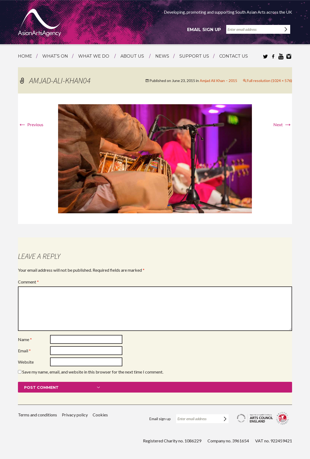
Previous (30, 124)
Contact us (233, 56)
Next (282, 124)
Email (24, 350)
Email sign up (204, 29)
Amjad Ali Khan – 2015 (218, 80)
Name (25, 339)
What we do (93, 56)
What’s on (55, 56)
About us (132, 56)
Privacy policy (75, 414)
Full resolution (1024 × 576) (269, 80)
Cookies (100, 414)
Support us (194, 56)
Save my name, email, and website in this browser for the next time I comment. (92, 371)
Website (26, 361)
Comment (28, 281)
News (162, 56)
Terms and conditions (37, 414)
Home (25, 56)
